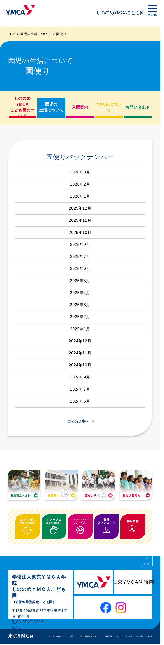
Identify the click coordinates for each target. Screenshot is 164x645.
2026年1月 (80, 196)
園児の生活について (35, 34)
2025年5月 (80, 281)
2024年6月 (80, 401)
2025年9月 (80, 244)
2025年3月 (80, 305)
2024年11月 (80, 353)
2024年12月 (80, 341)
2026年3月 (80, 172)
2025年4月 (80, 293)
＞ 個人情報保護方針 (87, 636)
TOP (11, 34)
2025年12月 (80, 208)
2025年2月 (80, 317)
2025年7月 (80, 256)
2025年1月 (80, 329)
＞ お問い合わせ (144, 636)
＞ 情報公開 (107, 636)
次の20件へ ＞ (81, 421)
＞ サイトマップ (124, 636)
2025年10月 (80, 232)
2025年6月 (80, 269)
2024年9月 (80, 377)
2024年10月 (80, 365)
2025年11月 (80, 220)
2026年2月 (80, 184)
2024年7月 (80, 389)
